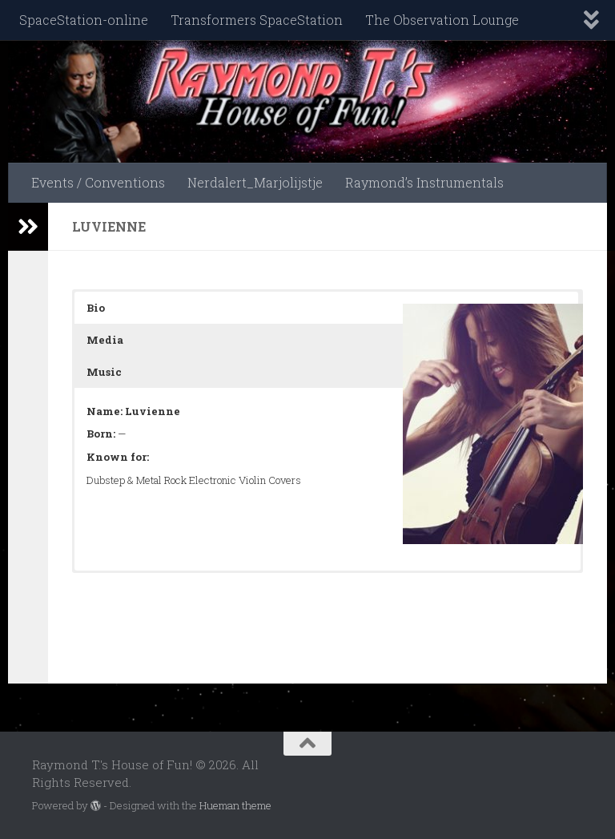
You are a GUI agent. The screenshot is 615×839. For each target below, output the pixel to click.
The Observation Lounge (442, 19)
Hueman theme (235, 805)
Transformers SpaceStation (257, 19)
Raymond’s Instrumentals (424, 182)
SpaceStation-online (83, 19)
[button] (326, 308)
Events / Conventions (98, 182)
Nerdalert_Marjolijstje (255, 182)
